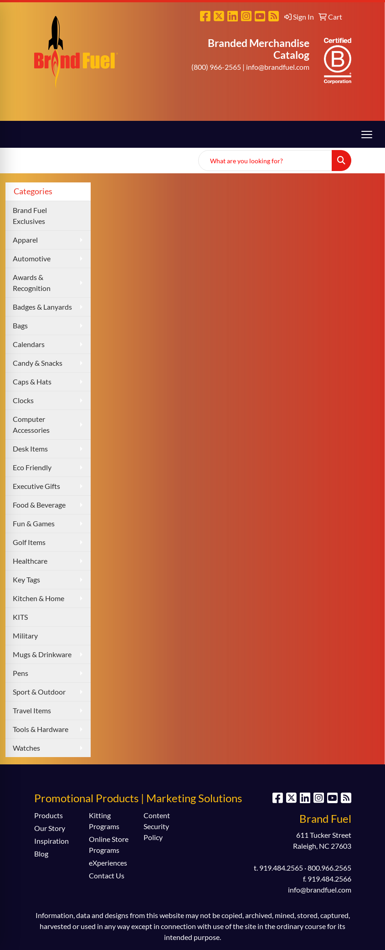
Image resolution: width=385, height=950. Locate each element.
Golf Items (29, 542)
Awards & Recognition (32, 282)
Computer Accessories (31, 424)
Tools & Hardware (40, 729)
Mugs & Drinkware (42, 654)
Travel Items (32, 710)
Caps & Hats (32, 381)
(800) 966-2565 (216, 66)
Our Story (49, 828)
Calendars (29, 344)
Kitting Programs (104, 821)
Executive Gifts (36, 486)
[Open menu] (367, 134)
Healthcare (30, 560)
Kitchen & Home (38, 598)
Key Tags (26, 579)
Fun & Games (34, 523)
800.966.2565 (329, 867)
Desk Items (30, 448)
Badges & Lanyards (42, 306)
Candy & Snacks (37, 362)
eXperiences (108, 862)
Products (48, 815)
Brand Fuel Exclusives (30, 215)
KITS (20, 617)
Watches (26, 747)
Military (25, 635)
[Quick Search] (265, 160)
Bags (20, 325)
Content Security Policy (157, 826)
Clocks (23, 400)
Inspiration (51, 840)
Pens (20, 673)
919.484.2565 (281, 867)
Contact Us (106, 875)
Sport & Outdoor (39, 691)
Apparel (25, 239)
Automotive (32, 258)
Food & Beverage (39, 504)
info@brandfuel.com (277, 66)
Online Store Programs (108, 844)
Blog (41, 853)
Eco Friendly (32, 467)
